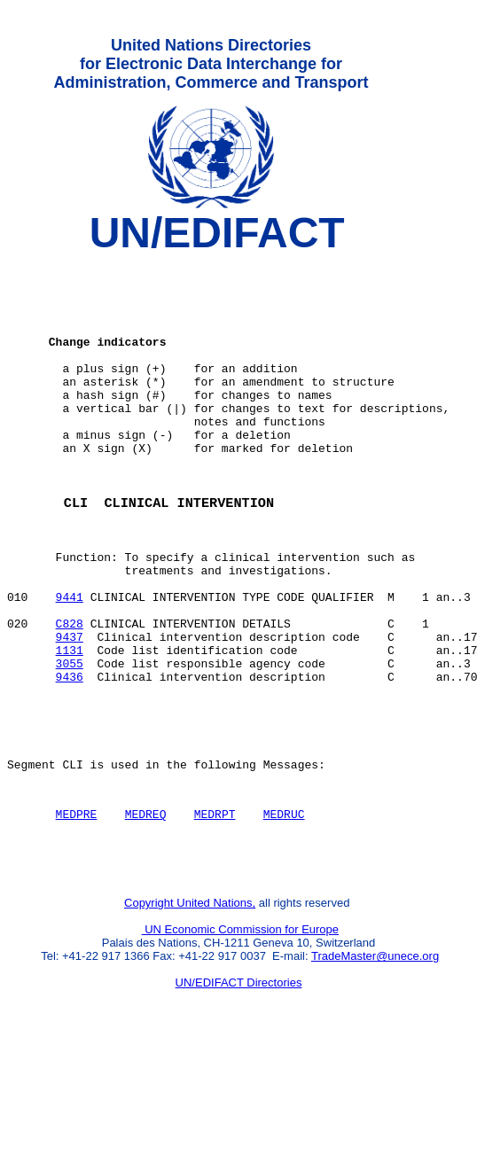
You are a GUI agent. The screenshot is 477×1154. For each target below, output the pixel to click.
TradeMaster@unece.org (375, 1061)
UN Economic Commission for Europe (241, 1034)
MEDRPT (215, 911)
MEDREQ (146, 911)
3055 (69, 742)
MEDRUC (284, 911)
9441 (69, 662)
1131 (69, 726)
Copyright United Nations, (189, 1008)
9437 (69, 710)
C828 (69, 694)
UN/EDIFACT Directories (239, 1088)
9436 (69, 758)
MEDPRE (77, 911)
